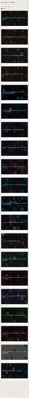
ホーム (2, 6)
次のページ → (26, 384)
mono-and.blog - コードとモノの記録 (8, 2)
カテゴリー (5, 6)
